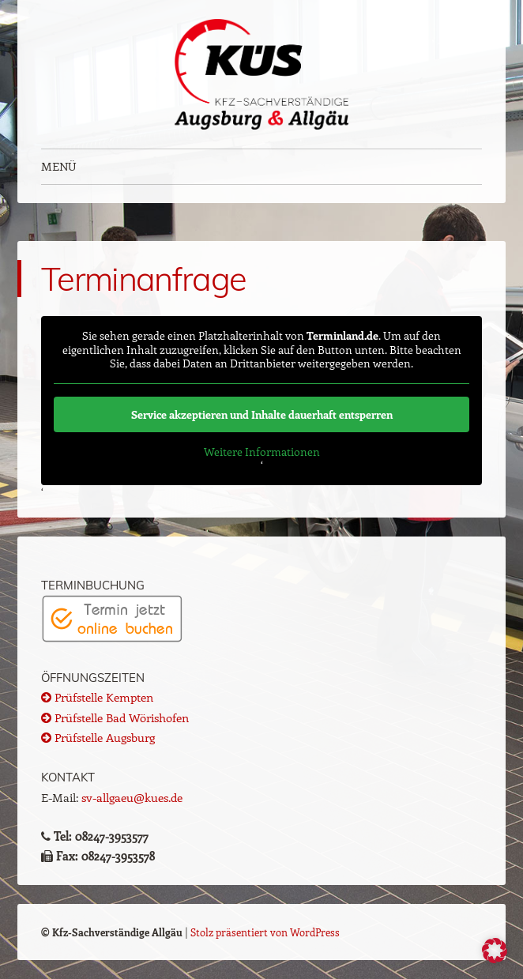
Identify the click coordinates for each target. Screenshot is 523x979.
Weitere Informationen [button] (262, 452)
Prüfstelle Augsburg (98, 737)
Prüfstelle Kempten (97, 697)
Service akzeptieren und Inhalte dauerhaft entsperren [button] (262, 414)
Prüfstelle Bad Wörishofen (115, 717)
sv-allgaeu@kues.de (131, 797)
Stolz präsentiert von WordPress (265, 932)
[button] (494, 950)
